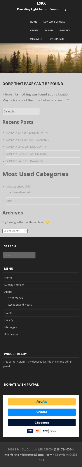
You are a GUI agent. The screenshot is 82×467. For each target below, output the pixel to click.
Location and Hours (20, 304)
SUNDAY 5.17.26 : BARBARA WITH (27, 132)
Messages (36, 38)
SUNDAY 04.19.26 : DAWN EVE (25, 161)
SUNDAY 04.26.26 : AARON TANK (26, 154)
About (34, 30)
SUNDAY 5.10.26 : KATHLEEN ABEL (27, 139)
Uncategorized (15, 186)
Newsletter (20, 192)
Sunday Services (54, 21)
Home (33, 21)
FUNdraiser (56, 38)
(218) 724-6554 (63, 449)
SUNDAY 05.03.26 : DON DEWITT (26, 146)
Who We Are (15, 297)
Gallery (64, 30)
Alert (9, 201)
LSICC (41, 3)
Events (49, 30)
